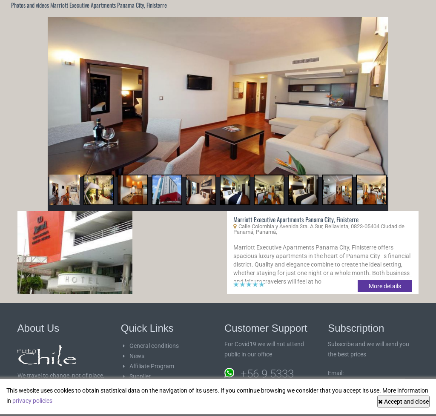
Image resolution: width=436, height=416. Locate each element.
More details (385, 286)
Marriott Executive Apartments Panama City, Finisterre (296, 219)
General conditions (154, 345)
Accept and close (403, 401)
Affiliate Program (151, 366)
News (136, 356)
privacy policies (32, 400)
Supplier (140, 376)
